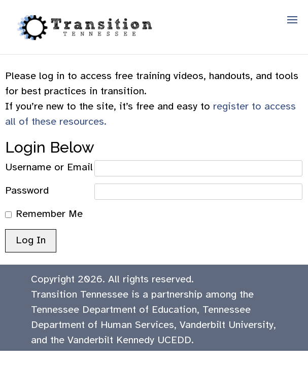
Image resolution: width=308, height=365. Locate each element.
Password (27, 191)
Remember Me (49, 214)
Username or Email (49, 167)
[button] (292, 26)
